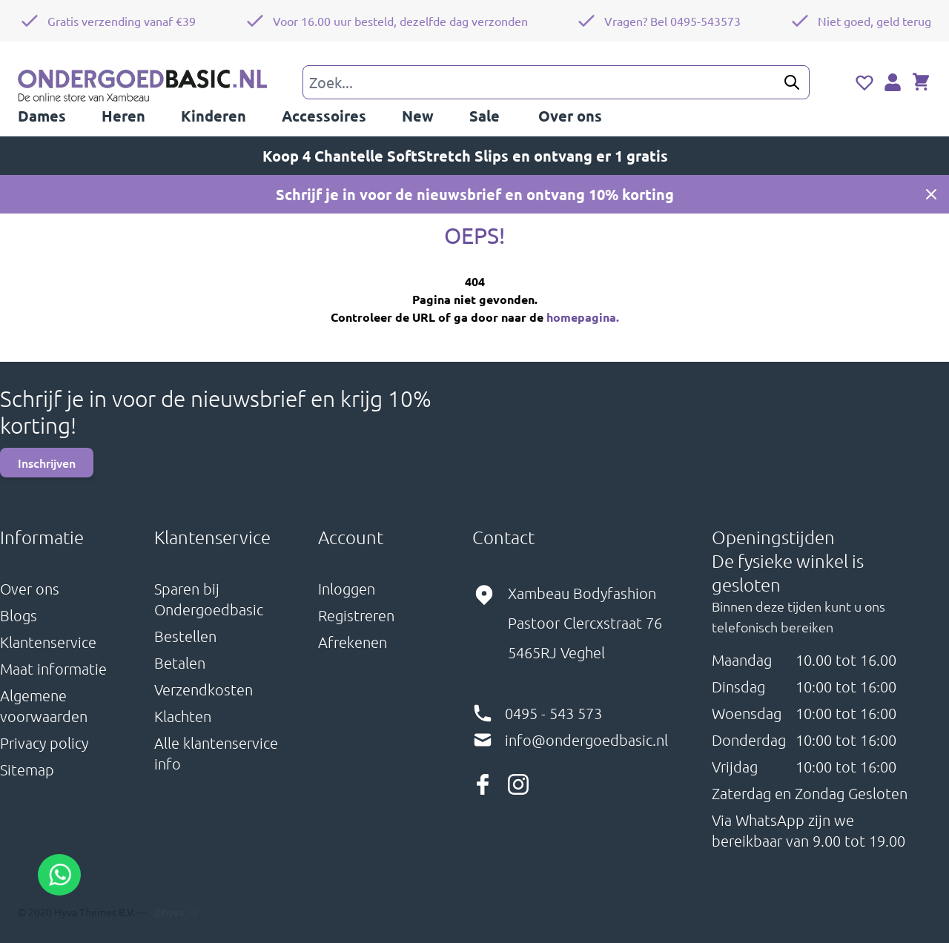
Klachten (182, 716)
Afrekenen (352, 642)
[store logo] (142, 87)
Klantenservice (48, 642)
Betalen (179, 663)
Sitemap (27, 769)
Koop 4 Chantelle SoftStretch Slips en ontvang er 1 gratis (474, 155)
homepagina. (582, 317)
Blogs (18, 615)
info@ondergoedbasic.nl (586, 740)
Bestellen (185, 636)
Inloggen (346, 589)
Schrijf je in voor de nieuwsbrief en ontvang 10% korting (475, 194)
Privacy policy (44, 743)
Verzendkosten (203, 689)
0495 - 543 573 (553, 713)
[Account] (893, 82)
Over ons (29, 589)
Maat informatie (53, 669)
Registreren (356, 615)
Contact (503, 537)
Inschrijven (47, 462)
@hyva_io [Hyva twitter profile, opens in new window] (175, 912)
